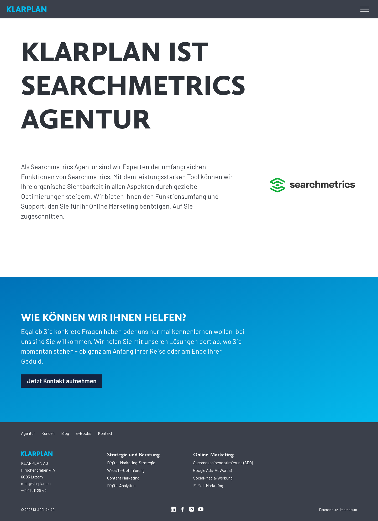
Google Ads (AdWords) (212, 470)
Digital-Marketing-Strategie (131, 462)
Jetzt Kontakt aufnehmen (60, 382)
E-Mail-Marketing (208, 485)
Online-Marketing (213, 454)
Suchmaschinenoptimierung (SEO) (223, 462)
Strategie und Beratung (133, 454)
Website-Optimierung (126, 470)
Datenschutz (328, 510)
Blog (65, 433)
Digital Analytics (121, 485)
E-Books (83, 433)
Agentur (28, 433)
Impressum (348, 510)
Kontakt (105, 433)
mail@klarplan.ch (36, 483)
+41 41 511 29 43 (33, 490)
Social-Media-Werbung (213, 477)
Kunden (48, 433)
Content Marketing (123, 477)
